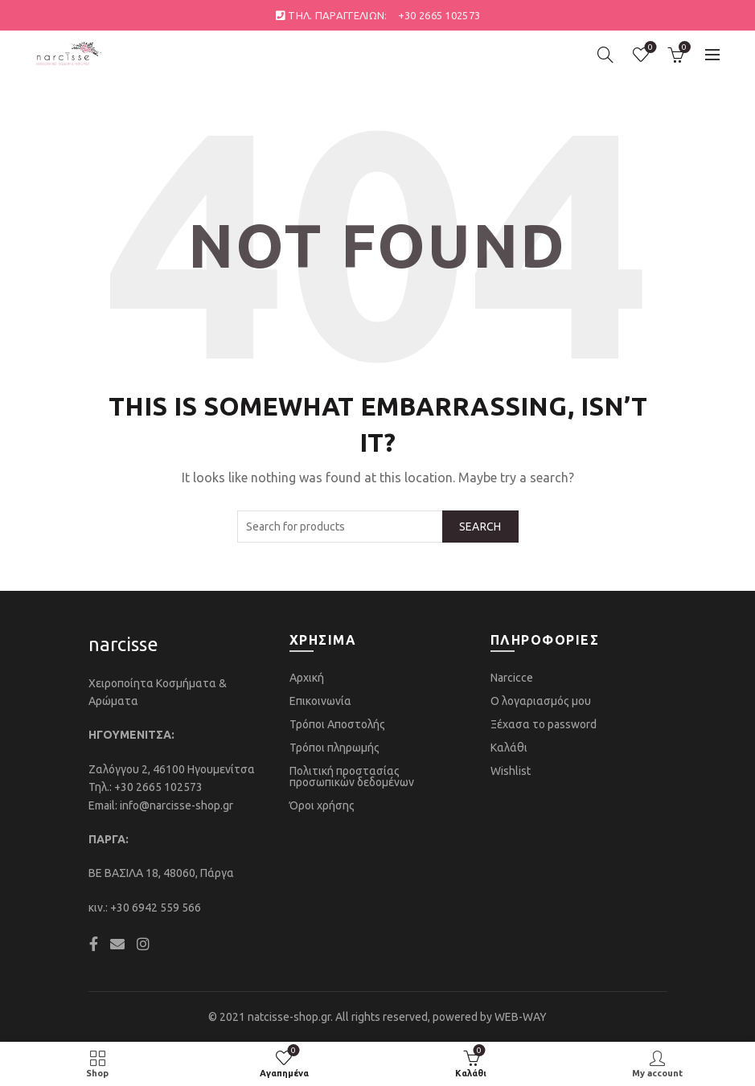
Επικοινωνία (320, 701)
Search (480, 526)
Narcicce (511, 677)
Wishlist (510, 770)
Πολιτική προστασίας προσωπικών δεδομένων (351, 776)
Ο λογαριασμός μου (540, 701)
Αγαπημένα (648, 48)
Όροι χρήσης (322, 805)
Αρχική (306, 677)
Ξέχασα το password (543, 724)
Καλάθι (508, 747)
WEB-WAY (520, 1016)
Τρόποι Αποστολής (337, 724)
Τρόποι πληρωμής (334, 747)
